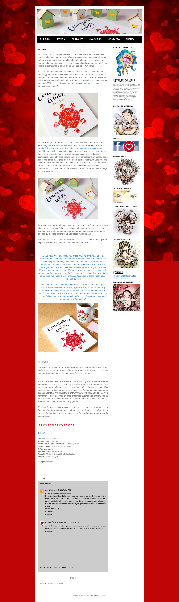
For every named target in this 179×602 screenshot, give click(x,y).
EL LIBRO (45, 39)
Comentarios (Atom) (55, 583)
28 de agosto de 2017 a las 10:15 (66, 522)
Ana (46, 490)
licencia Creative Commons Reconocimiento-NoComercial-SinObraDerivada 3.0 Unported (124, 277)
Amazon (49, 462)
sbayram (86, 595)
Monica (48, 522)
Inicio (73, 577)
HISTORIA (61, 39)
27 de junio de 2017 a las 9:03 (60, 490)
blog (117, 275)
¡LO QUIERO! (95, 39)
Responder (49, 515)
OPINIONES (77, 39)
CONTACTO (114, 39)
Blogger (104, 595)
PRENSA (130, 39)
